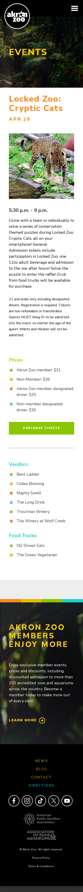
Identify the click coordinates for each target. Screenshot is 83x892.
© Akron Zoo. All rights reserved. (41, 849)
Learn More (23, 720)
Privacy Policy (41, 858)
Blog (41, 769)
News (41, 760)
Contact (41, 777)
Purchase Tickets (41, 428)
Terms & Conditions (41, 866)
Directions (42, 785)
